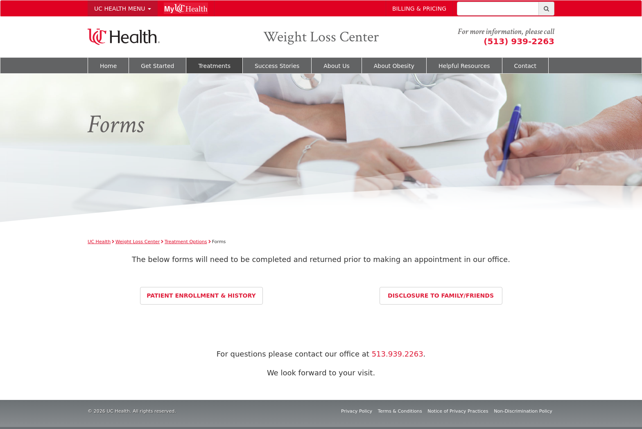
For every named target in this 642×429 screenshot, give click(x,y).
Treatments (214, 66)
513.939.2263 (397, 354)
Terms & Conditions (400, 411)
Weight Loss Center (321, 37)
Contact (525, 66)
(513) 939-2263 (519, 41)
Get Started (157, 66)
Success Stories (277, 66)
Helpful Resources (464, 66)
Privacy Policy (356, 411)
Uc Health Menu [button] (122, 8)
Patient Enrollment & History (201, 295)
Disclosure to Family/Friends (441, 295)
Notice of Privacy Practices (457, 411)
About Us (336, 66)
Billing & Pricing (419, 8)
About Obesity (394, 66)
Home (108, 66)
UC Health (99, 241)
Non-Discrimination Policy (523, 411)
